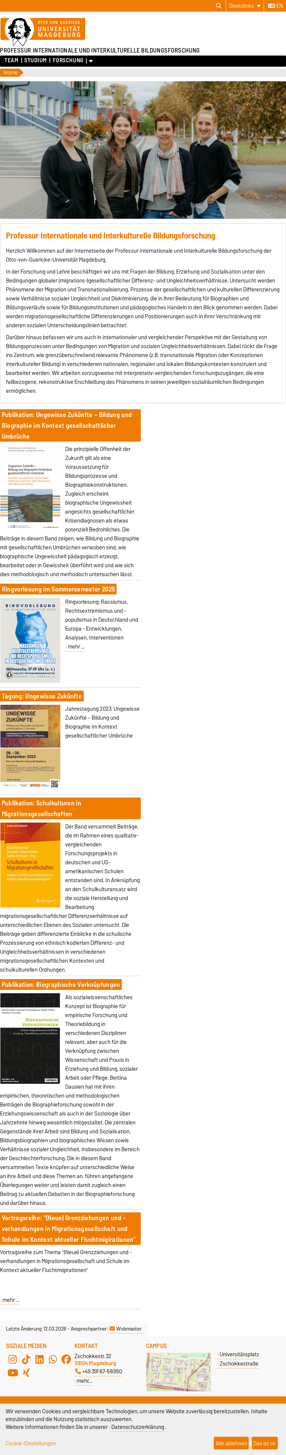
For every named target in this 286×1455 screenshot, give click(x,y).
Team (11, 60)
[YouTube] (12, 1372)
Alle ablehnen (231, 1443)
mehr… (84, 1380)
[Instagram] (12, 1359)
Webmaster (125, 1328)
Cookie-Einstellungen (31, 1443)
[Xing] (26, 1372)
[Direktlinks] (245, 6)
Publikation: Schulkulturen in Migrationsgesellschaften (41, 808)
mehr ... (76, 646)
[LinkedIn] (39, 1359)
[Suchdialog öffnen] (219, 5)
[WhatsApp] (53, 1359)
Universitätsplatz (239, 1354)
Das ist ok (264, 1443)
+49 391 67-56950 (98, 1371)
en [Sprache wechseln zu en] (275, 5)
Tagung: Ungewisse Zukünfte (42, 696)
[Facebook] (66, 1359)
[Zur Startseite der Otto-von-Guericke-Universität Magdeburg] (43, 32)
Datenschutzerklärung (137, 1427)
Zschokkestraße (239, 1363)
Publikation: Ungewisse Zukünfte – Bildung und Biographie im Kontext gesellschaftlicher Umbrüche (67, 425)
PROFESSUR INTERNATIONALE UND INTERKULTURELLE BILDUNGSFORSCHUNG (100, 50)
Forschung (68, 60)
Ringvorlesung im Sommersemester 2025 (58, 589)
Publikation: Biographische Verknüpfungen (61, 984)
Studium (35, 60)
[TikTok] (26, 1359)
